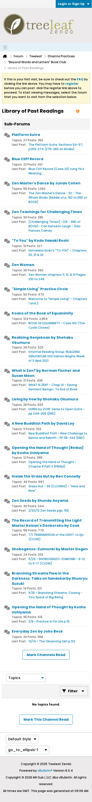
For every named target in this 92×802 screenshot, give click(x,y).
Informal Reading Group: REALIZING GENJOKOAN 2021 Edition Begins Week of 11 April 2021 (56, 356)
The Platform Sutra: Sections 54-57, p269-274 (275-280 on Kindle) (55, 147)
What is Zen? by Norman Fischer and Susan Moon (46, 373)
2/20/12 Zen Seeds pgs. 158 (48, 510)
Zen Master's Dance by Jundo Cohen (46, 183)
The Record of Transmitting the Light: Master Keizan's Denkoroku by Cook (47, 523)
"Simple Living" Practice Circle (40, 289)
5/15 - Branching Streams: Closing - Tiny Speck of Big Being (55, 595)
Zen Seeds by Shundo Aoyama (40, 500)
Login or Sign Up (74, 4)
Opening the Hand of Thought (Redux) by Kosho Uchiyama (48, 450)
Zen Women (23, 264)
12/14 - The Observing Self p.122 (51, 641)
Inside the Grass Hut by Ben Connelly (46, 476)
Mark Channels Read (46, 654)
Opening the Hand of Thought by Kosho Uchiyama (49, 610)
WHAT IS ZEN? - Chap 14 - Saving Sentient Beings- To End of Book (52, 387)
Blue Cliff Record (27, 158)
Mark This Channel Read (46, 719)
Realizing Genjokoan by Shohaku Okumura (42, 340)
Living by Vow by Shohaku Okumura (45, 399)
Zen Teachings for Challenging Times (47, 211)
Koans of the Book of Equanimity (42, 313)
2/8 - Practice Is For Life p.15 (48, 621)
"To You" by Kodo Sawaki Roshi (40, 240)
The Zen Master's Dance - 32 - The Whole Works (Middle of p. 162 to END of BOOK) (57, 197)
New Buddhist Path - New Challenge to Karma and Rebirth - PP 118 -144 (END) (57, 435)
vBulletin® (45, 770)
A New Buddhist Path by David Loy (43, 423)
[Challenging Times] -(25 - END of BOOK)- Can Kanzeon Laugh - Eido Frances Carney (54, 226)
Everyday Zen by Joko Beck (37, 631)
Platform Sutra (26, 134)
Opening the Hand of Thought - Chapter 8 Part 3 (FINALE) (52, 464)
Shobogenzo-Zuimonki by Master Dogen (50, 549)
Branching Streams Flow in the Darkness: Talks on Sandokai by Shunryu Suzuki (50, 578)
